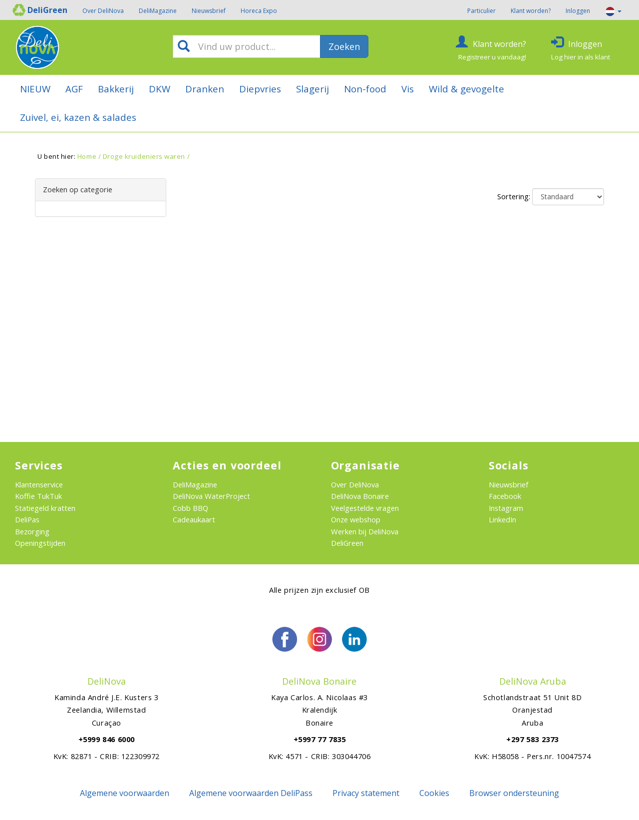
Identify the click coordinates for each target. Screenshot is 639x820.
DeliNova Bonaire (360, 496)
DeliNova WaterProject (211, 496)
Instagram (506, 508)
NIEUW (35, 88)
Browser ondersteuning (514, 793)
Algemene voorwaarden (124, 793)
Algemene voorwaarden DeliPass (251, 793)
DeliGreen (347, 543)
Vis (407, 88)
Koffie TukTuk (38, 496)
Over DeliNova (103, 10)
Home (86, 156)
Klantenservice (39, 484)
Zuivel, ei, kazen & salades (78, 117)
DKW (159, 88)
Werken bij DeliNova (364, 531)
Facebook (505, 496)
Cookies (434, 793)
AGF (74, 88)
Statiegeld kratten (45, 508)
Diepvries (260, 88)
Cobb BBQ (190, 508)
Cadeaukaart (194, 519)
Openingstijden (40, 543)
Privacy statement (365, 793)
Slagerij (312, 88)
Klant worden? (531, 10)
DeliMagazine (158, 10)
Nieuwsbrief (209, 10)
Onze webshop (355, 519)
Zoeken (344, 46)
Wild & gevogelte (466, 88)
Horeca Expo (259, 10)
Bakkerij (116, 88)
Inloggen (578, 10)
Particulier (481, 10)
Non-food (365, 88)
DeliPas (27, 519)
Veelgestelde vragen (365, 508)
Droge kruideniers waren (144, 156)
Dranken (204, 88)
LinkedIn (502, 519)
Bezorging (32, 531)
